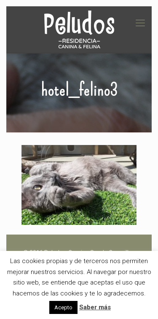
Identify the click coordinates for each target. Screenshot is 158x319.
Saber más (95, 307)
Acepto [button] (63, 307)
